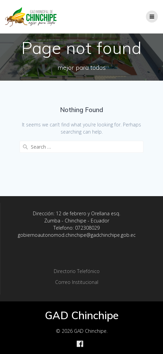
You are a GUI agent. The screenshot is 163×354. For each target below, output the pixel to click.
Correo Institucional (76, 282)
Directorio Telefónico (77, 271)
